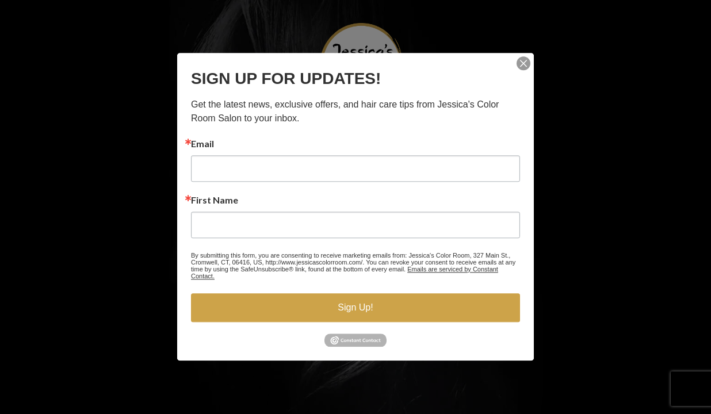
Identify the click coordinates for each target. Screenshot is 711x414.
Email (202, 143)
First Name (214, 200)
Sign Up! (355, 307)
